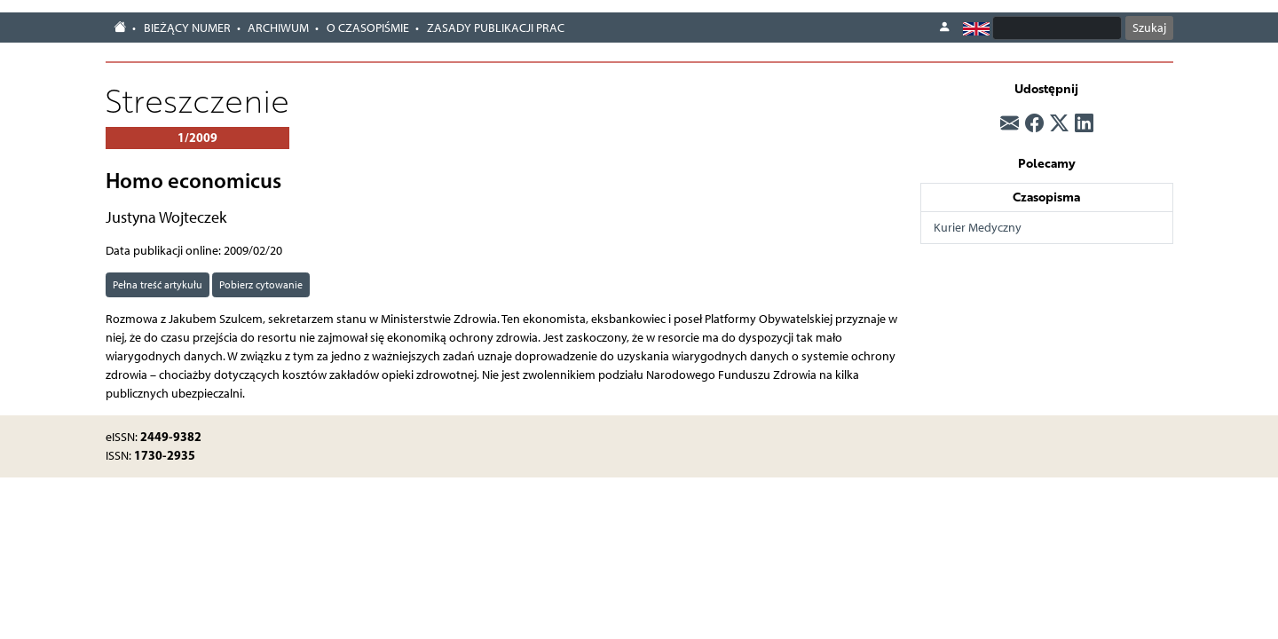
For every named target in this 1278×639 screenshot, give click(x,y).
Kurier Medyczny (978, 227)
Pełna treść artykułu (157, 284)
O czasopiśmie (368, 28)
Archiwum (278, 28)
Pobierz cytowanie (261, 284)
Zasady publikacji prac (495, 28)
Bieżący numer (187, 28)
